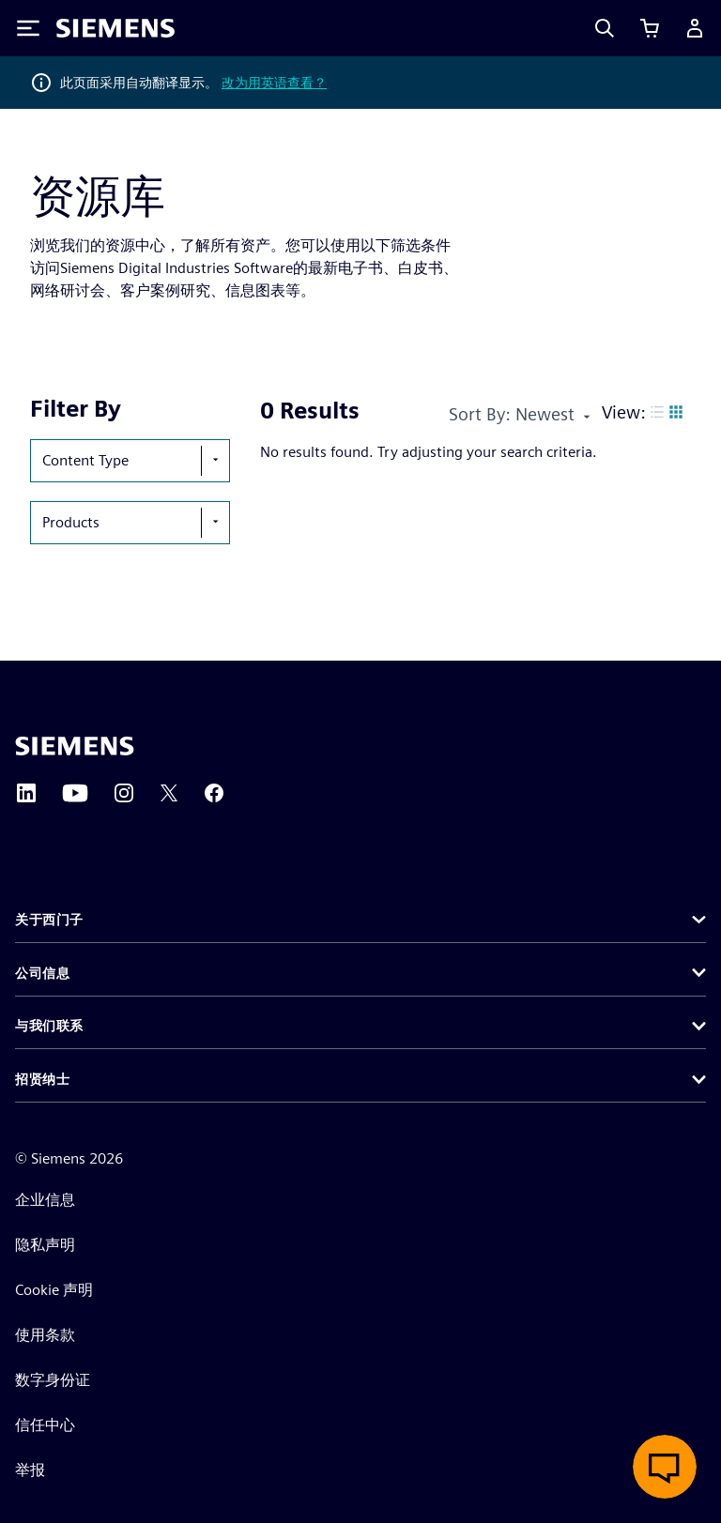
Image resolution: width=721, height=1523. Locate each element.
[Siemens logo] (115, 28)
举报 (30, 1470)
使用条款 (45, 1335)
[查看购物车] (649, 28)
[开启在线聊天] (665, 1467)
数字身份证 (52, 1380)
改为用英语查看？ (274, 82)
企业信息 (45, 1200)
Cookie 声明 (54, 1290)
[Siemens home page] (74, 746)
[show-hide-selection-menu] (215, 461)
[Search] (604, 28)
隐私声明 (45, 1245)
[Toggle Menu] (28, 28)
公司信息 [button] (42, 973)
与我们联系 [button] (49, 1025)
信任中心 (45, 1425)
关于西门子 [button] (49, 919)
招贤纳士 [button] (42, 1079)
